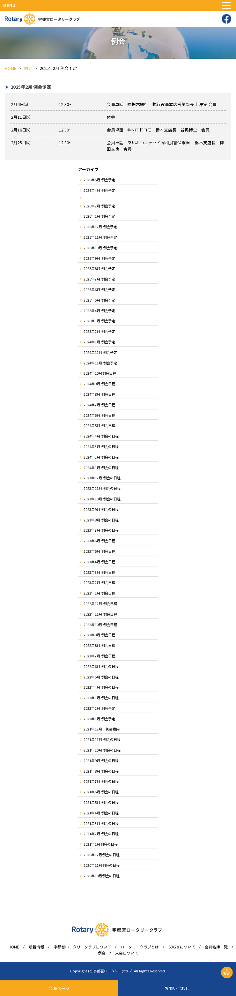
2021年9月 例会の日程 (101, 760)
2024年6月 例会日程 (99, 415)
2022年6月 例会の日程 (101, 666)
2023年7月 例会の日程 (101, 530)
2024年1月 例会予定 (99, 341)
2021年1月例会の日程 (101, 844)
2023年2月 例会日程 (99, 582)
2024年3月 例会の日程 (101, 446)
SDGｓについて (181, 947)
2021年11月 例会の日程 (102, 739)
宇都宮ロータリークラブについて (82, 947)
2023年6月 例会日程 (99, 540)
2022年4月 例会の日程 (101, 687)
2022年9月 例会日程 (99, 634)
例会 (102, 953)
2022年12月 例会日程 (100, 603)
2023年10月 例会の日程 (102, 498)
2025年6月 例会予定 (99, 289)
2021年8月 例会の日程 (101, 771)
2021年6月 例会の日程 (101, 791)
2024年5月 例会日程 (99, 425)
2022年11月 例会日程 (100, 614)
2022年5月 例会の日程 (101, 676)
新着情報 (36, 947)
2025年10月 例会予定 (100, 247)
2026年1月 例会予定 (99, 216)
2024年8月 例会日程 (99, 394)
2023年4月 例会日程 (99, 561)
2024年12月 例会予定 (100, 352)
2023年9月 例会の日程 (101, 509)
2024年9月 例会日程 (99, 383)
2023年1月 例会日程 (99, 592)
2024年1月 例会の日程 (101, 467)
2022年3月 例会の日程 (101, 697)
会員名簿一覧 (216, 947)
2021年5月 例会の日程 (101, 802)
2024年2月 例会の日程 (101, 457)
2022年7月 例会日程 (99, 655)
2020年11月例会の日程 (102, 865)
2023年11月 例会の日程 (102, 488)
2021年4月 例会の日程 (101, 812)
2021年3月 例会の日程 (101, 823)
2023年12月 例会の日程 (102, 477)
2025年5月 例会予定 (99, 300)
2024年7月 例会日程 (99, 404)
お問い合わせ (177, 988)
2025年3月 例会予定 (99, 320)
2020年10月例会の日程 (102, 875)
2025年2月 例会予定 (99, 331)
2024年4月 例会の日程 (101, 435)
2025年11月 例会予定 (100, 237)
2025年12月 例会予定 (100, 226)
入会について (126, 953)
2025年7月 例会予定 (99, 278)
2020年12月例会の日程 (102, 854)
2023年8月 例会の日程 (101, 519)
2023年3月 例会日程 (99, 572)
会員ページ (59, 988)
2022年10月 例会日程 (100, 624)
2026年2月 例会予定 (99, 205)
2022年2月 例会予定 (99, 708)
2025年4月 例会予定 (99, 310)
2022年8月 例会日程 (99, 645)
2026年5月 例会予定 (99, 179)
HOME (14, 947)
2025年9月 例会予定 (99, 258)
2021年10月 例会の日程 (102, 750)
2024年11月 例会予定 (100, 362)
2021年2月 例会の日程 (101, 833)
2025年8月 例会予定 (99, 268)
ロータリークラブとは (140, 947)
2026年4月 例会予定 (99, 190)
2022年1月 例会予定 (99, 718)
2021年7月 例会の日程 (101, 781)
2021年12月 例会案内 (102, 728)
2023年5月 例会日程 (99, 551)
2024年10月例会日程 (100, 373)
